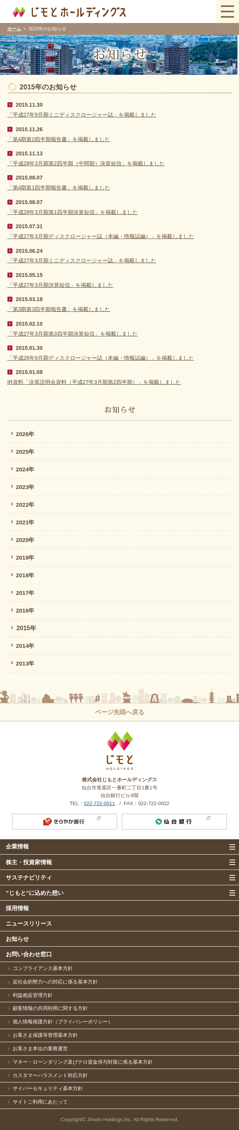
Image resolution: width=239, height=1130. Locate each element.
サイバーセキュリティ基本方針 (48, 1088)
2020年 (25, 540)
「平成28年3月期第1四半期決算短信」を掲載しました (72, 212)
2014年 (25, 645)
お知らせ (17, 939)
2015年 (27, 628)
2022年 (25, 504)
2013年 (25, 663)
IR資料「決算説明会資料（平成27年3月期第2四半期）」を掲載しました (94, 382)
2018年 (25, 575)
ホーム (14, 28)
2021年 (25, 522)
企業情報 (17, 846)
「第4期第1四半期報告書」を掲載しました (58, 187)
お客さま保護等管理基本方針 (45, 1035)
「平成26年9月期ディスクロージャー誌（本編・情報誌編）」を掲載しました (100, 358)
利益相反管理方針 (33, 995)
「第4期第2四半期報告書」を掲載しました (58, 139)
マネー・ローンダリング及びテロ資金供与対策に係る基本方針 (83, 1062)
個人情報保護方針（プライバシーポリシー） (63, 1022)
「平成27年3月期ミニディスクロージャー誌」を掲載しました (81, 260)
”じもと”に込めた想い (35, 893)
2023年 (25, 487)
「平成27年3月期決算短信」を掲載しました (60, 285)
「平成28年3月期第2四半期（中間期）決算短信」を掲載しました (86, 163)
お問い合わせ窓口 (29, 954)
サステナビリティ (29, 877)
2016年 (25, 610)
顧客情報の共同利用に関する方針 (50, 1008)
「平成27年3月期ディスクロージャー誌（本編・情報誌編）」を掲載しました (100, 236)
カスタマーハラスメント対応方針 (50, 1075)
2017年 (25, 593)
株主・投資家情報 (29, 862)
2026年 (25, 434)
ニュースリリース (29, 923)
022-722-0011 (99, 803)
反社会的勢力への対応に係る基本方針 (55, 982)
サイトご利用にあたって (40, 1102)
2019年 (25, 557)
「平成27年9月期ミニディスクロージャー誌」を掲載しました (81, 115)
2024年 (25, 469)
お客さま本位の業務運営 (40, 1048)
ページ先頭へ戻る (119, 712)
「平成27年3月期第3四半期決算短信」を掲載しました (72, 334)
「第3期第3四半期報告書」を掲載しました (58, 309)
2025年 (25, 451)
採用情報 (17, 908)
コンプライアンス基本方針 (43, 968)
